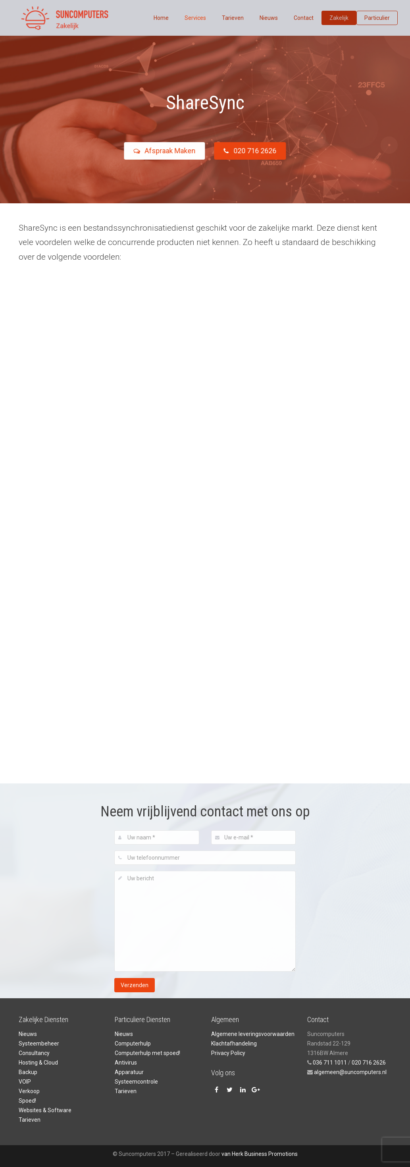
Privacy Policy (228, 1053)
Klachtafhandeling (234, 1043)
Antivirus (126, 1062)
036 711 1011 (330, 1062)
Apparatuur (129, 1072)
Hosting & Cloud (38, 1062)
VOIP (25, 1081)
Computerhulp (133, 1043)
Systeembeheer (39, 1043)
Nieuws (269, 18)
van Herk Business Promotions (259, 1154)
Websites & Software (45, 1110)
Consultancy (34, 1053)
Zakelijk (338, 18)
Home (161, 18)
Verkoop (29, 1091)
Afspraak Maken (159, 151)
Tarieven (233, 18)
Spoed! (27, 1101)
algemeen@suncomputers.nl (350, 1072)
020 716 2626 (255, 151)
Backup (28, 1072)
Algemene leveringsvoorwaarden (253, 1034)
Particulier (377, 18)
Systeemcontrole (136, 1081)
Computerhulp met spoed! (147, 1053)
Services (195, 18)
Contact (304, 18)
